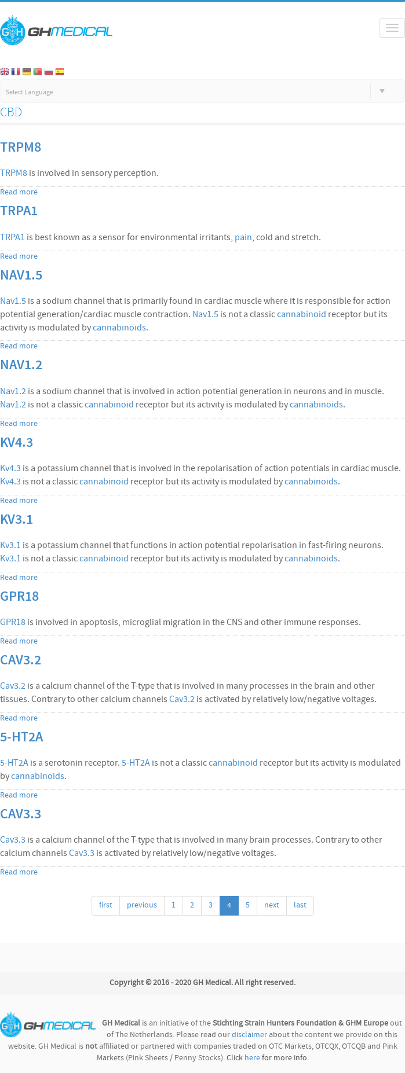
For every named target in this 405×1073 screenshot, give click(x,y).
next (271, 905)
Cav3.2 (20, 661)
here (252, 1058)
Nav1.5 (21, 276)
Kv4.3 (16, 443)
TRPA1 (19, 212)
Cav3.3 (20, 815)
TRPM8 (20, 148)
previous (142, 905)
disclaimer (249, 1035)
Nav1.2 (21, 366)
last (300, 905)
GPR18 (19, 597)
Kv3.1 (16, 520)
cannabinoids (119, 328)
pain (243, 237)
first (105, 905)
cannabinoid (301, 314)
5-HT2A (21, 738)
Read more (19, 192)
